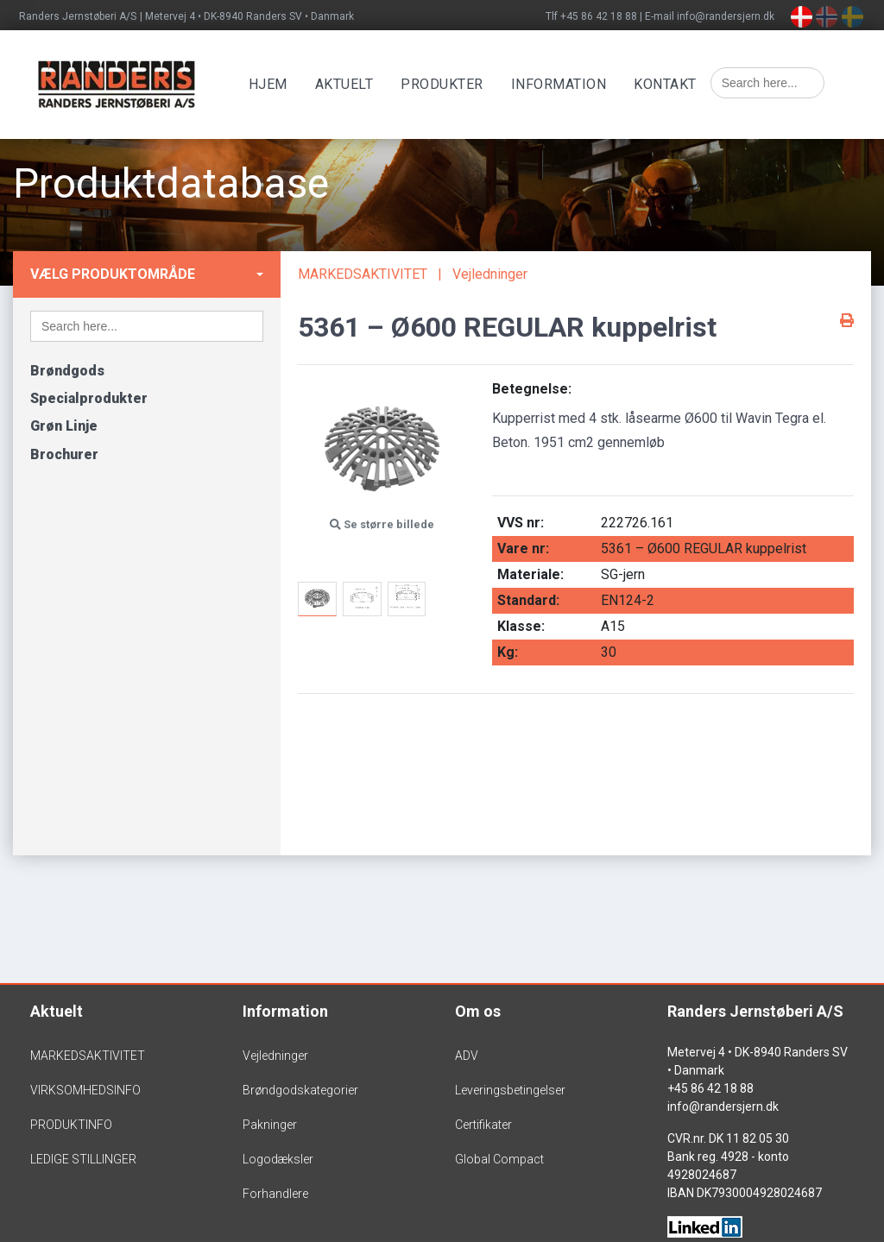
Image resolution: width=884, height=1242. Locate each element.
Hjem (277, 83)
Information (568, 83)
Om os (478, 1011)
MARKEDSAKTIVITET (362, 274)
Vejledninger (489, 274)
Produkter (452, 83)
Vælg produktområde (112, 274)
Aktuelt (354, 83)
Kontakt (675, 83)
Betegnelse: (531, 389)
